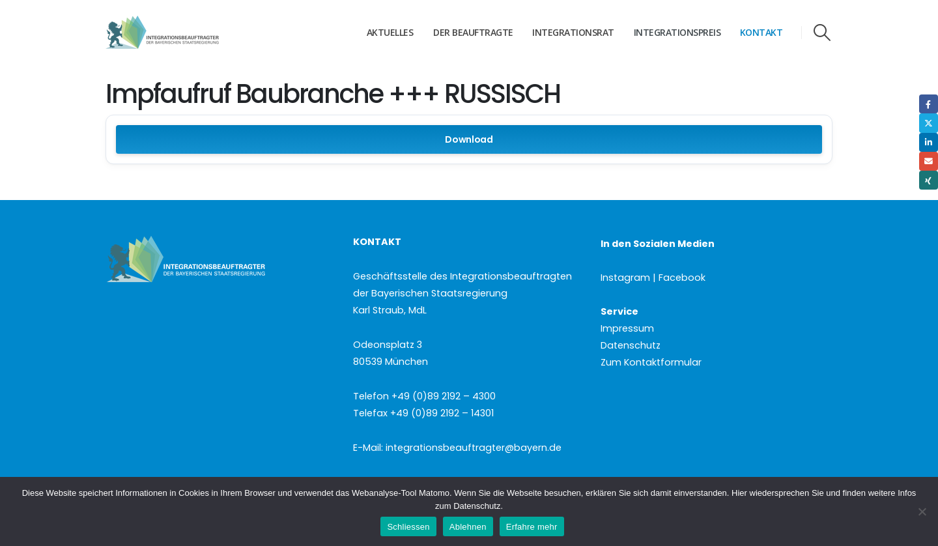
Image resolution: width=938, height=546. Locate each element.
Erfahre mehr (532, 527)
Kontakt (761, 32)
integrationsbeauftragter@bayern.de (473, 447)
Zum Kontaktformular (651, 362)
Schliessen (408, 527)
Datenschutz (631, 345)
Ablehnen (468, 527)
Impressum (627, 328)
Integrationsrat (573, 32)
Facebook (928, 103)
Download (469, 139)
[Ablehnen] (921, 511)
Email (928, 161)
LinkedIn (928, 142)
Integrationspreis (677, 32)
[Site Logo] (187, 33)
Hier (739, 493)
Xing (928, 180)
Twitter (928, 122)
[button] (822, 32)
